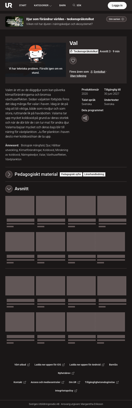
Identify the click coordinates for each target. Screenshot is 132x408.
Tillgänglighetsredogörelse (102, 382)
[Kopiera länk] (85, 118)
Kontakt (20, 382)
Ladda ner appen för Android (86, 364)
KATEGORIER (43, 5)
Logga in (117, 5)
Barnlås (113, 364)
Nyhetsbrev (66, 373)
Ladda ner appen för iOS (50, 364)
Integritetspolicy (66, 390)
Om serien (116, 19)
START (22, 5)
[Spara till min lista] (73, 60)
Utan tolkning (78, 75)
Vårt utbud (22, 364)
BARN (62, 5)
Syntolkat (97, 71)
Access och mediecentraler (47, 382)
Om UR (74, 382)
